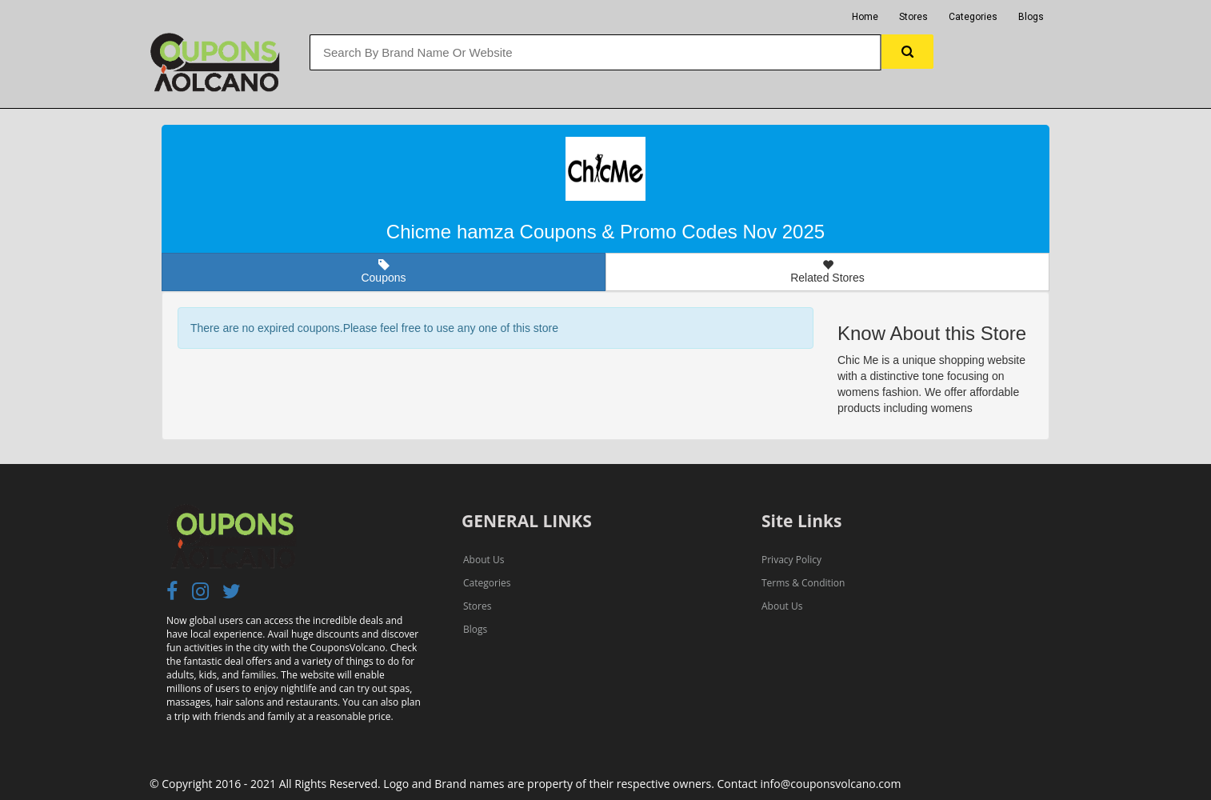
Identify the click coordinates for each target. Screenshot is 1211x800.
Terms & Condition (803, 583)
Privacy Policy (791, 559)
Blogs (1031, 16)
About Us (483, 559)
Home (865, 16)
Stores (913, 16)
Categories (973, 16)
